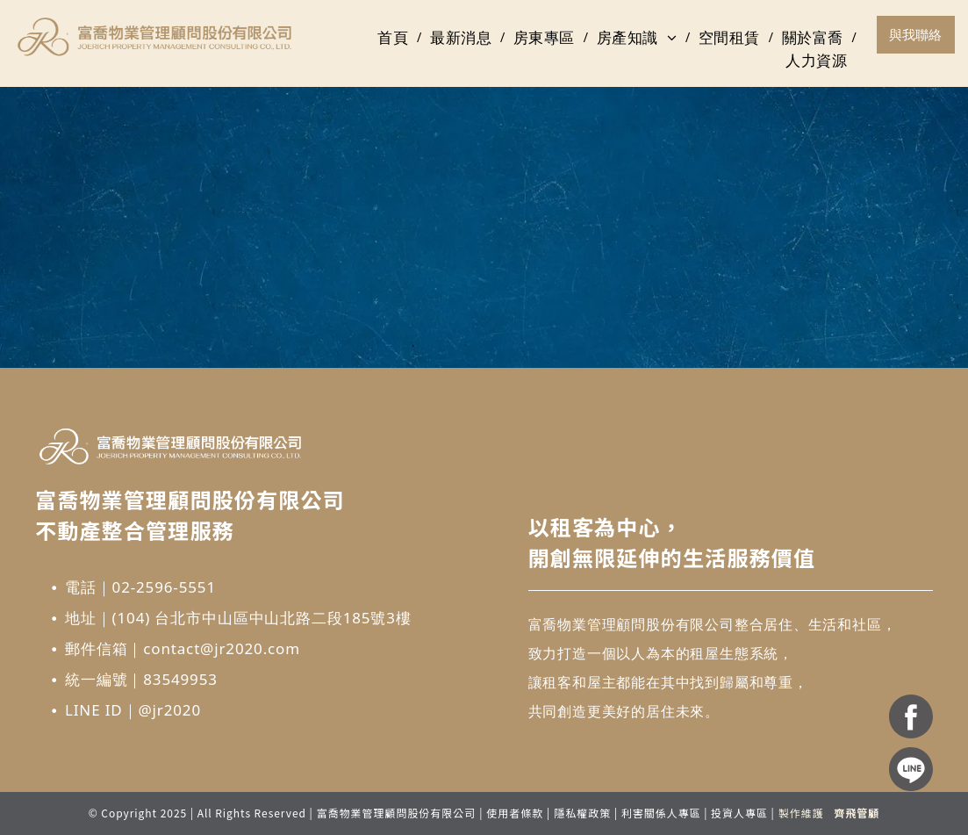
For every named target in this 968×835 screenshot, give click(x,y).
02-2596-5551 (164, 587)
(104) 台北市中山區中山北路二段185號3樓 (262, 618)
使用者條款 (514, 812)
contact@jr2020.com (221, 648)
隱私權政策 (582, 812)
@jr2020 (169, 710)
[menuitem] (395, 37)
